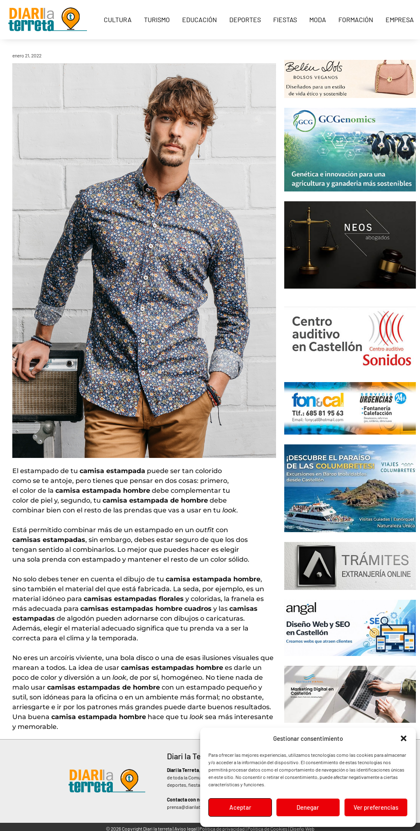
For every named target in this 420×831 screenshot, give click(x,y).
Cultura (118, 19)
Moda (317, 19)
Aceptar (240, 807)
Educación (199, 19)
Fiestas (285, 19)
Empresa (400, 19)
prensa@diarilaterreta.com (195, 807)
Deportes (245, 19)
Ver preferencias (376, 807)
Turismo (157, 19)
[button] (403, 738)
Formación (355, 19)
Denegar (308, 807)
